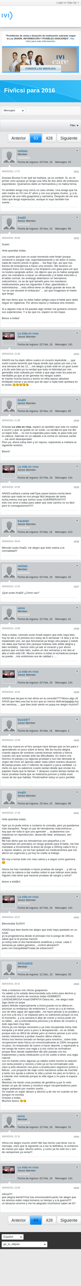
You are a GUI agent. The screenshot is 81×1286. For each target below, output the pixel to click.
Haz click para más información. (50, 40)
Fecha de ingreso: (28, 162)
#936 (76, 541)
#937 (76, 586)
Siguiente (69, 138)
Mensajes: (61, 162)
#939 (76, 692)
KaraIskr (23, 521)
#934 (76, 420)
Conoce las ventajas (40, 68)
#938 (76, 628)
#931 (76, 171)
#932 (76, 238)
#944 (76, 1136)
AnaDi (22, 217)
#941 (76, 813)
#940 (76, 740)
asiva (21, 608)
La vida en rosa (28, 333)
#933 (76, 354)
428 (49, 138)
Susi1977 (24, 719)
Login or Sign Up (68, 2)
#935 (76, 487)
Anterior (18, 138)
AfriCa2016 (25, 963)
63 (36, 138)
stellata (22, 151)
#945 (76, 1188)
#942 (76, 917)
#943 (76, 984)
